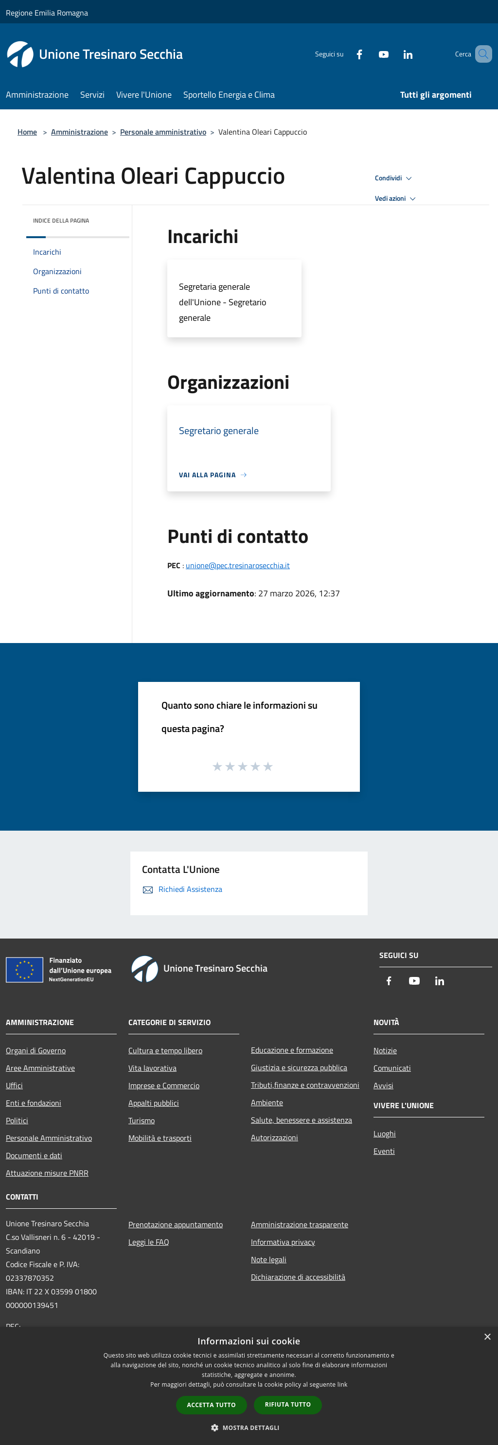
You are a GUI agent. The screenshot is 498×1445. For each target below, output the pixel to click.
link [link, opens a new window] (343, 1384)
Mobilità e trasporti (160, 1138)
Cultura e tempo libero (165, 1050)
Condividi (395, 178)
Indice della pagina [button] (61, 220)
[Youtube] (369, 53)
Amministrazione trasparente (299, 1224)
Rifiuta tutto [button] (288, 1404)
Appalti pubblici (153, 1103)
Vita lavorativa (152, 1068)
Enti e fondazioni (33, 1103)
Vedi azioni (397, 199)
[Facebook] (345, 53)
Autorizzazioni (274, 1137)
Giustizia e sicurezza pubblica (299, 1067)
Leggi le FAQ (148, 1242)
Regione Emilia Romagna (47, 12)
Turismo (141, 1120)
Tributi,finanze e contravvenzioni (305, 1085)
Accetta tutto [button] (211, 1405)
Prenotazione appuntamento (175, 1224)
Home (27, 132)
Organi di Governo (36, 1050)
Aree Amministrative (40, 1068)
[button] (249, 1427)
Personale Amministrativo (49, 1138)
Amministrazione (79, 132)
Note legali (268, 1259)
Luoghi (385, 1133)
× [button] (487, 1337)
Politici (17, 1120)
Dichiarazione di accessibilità (298, 1277)
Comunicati (392, 1068)
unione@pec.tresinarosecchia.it (238, 565)
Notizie (385, 1050)
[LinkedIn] (394, 53)
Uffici (14, 1085)
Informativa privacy (283, 1242)
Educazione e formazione (292, 1050)
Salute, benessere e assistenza (301, 1120)
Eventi (384, 1151)
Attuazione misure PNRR (47, 1173)
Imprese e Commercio (163, 1085)
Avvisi (383, 1085)
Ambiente (267, 1102)
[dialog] (249, 1386)
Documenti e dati (34, 1155)
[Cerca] (480, 54)
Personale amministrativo (163, 132)
